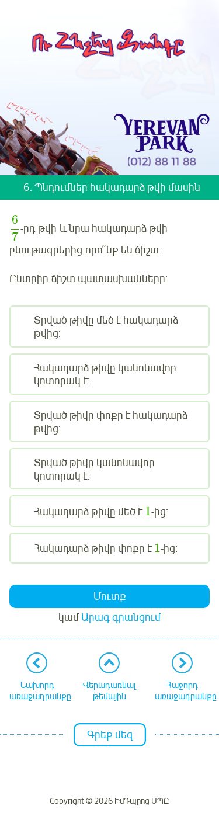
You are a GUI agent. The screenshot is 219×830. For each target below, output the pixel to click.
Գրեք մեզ (110, 734)
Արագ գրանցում (121, 617)
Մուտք (109, 596)
